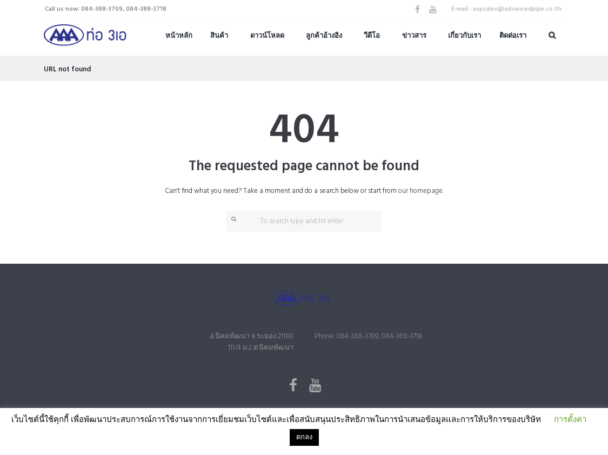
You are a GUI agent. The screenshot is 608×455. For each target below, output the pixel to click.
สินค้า (219, 36)
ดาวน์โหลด (267, 36)
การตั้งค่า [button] (570, 419)
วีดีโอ (372, 36)
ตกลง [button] (304, 437)
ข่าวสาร (414, 36)
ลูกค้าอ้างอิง (324, 36)
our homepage (420, 191)
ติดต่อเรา (512, 36)
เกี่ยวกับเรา (464, 36)
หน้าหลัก (178, 36)
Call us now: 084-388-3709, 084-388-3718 (105, 9)
